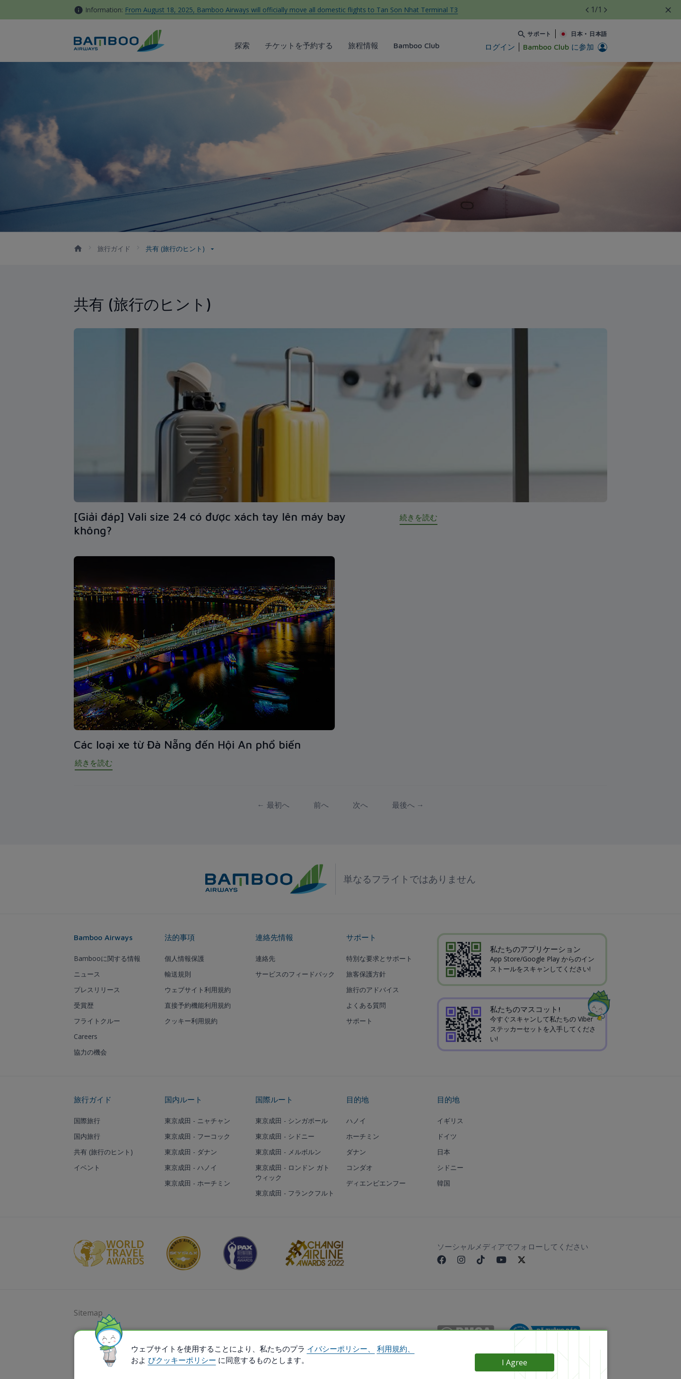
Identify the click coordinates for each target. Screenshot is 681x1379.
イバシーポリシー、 (341, 1349)
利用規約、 (396, 1349)
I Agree (514, 1362)
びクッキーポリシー (182, 1360)
